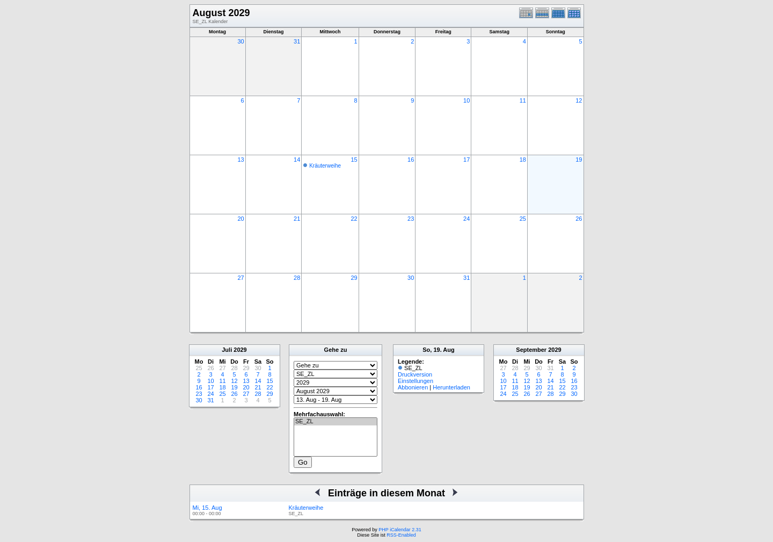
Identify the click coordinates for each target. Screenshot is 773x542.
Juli (227, 349)
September (531, 349)
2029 (240, 349)
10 (466, 100)
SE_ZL (335, 421)
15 (354, 159)
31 (297, 41)
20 (240, 218)
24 (466, 218)
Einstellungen (415, 381)
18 (523, 159)
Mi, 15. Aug (207, 507)
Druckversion (415, 374)
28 (297, 277)
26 (578, 218)
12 (578, 100)
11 (523, 100)
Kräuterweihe (325, 166)
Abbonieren (413, 387)
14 (297, 159)
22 (354, 218)
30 (240, 41)
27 (240, 277)
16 (410, 159)
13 (240, 159)
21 (297, 218)
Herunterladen (451, 387)
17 (466, 159)
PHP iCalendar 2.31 (399, 529)
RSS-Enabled (401, 535)
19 (578, 159)
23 (410, 218)
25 (523, 218)
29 (354, 277)
